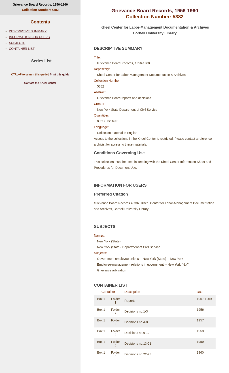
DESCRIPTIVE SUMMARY (28, 31)
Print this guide (59, 74)
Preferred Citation (111, 194)
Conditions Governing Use (119, 153)
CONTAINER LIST (22, 48)
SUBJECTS (17, 43)
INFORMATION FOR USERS (29, 37)
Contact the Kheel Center (40, 83)
